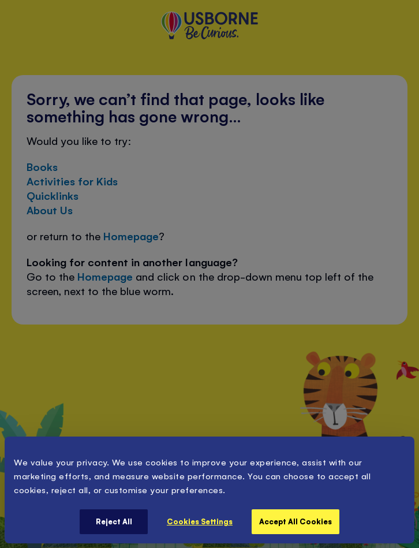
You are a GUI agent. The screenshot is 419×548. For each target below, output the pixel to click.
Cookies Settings (200, 521)
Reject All (114, 521)
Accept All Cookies (295, 521)
